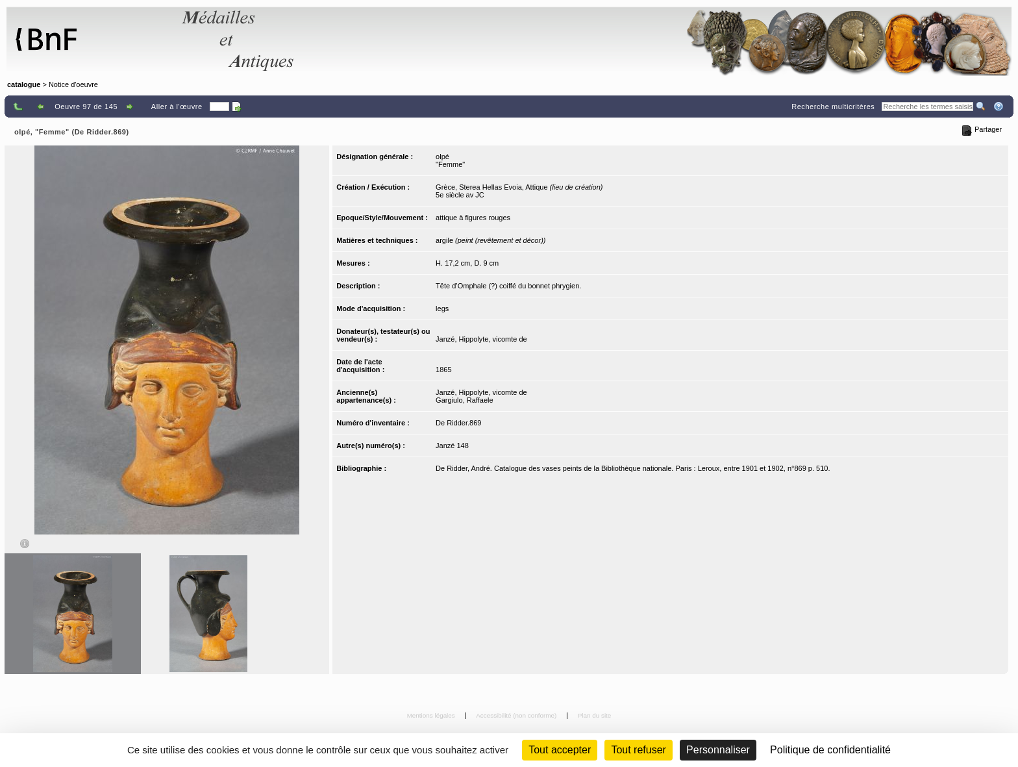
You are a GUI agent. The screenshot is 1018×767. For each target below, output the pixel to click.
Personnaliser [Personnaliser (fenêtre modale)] (718, 749)
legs (442, 308)
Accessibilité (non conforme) (517, 715)
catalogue (23, 84)
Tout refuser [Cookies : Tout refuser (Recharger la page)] (638, 749)
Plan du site (595, 715)
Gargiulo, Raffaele (464, 400)
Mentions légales (432, 715)
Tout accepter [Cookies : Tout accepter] (559, 749)
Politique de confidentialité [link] (830, 749)
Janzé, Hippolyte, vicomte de (481, 339)
